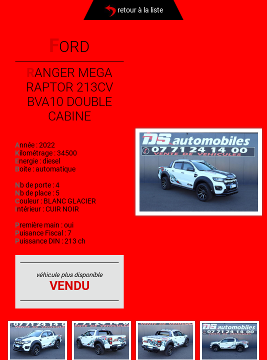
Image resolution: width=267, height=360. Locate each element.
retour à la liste (133, 10)
